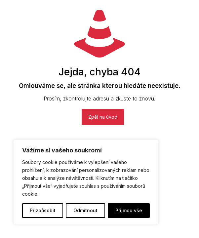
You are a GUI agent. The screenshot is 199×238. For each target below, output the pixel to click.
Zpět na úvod (102, 117)
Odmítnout (85, 210)
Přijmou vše (128, 210)
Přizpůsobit (43, 210)
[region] (86, 182)
